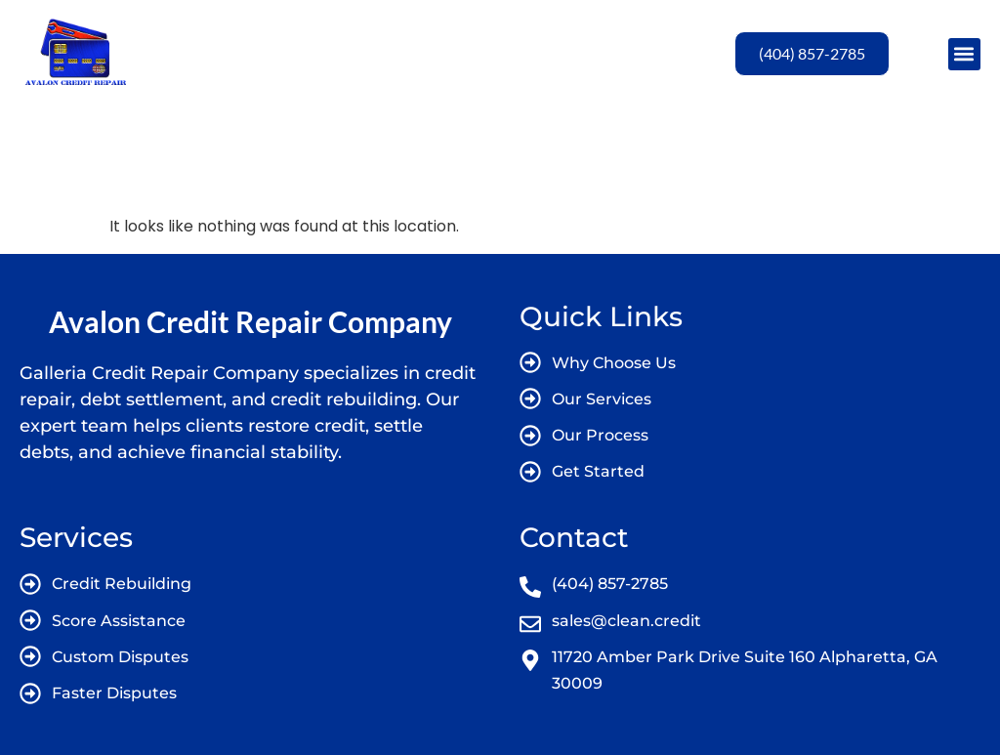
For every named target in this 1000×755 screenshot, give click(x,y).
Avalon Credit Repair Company (250, 321)
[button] (964, 54)
